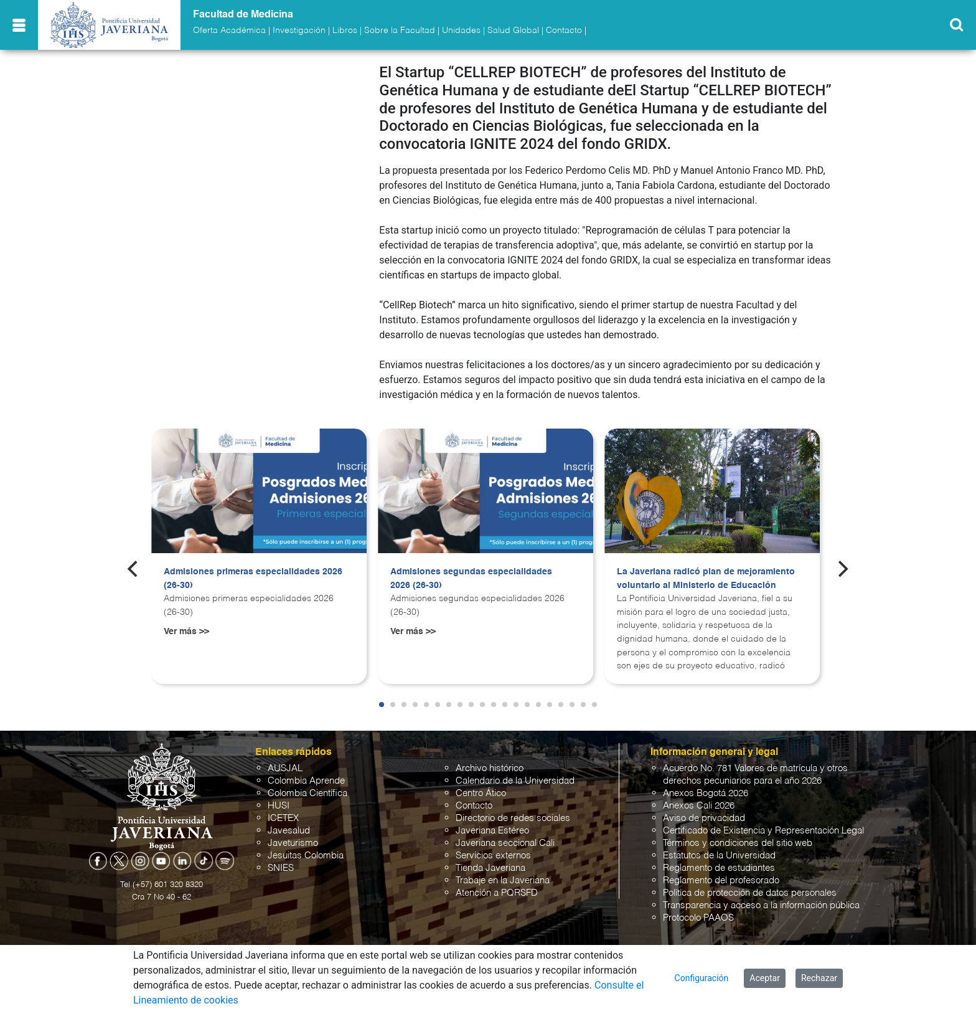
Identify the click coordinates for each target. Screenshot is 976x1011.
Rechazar (819, 978)
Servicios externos (493, 855)
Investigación (299, 30)
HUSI (278, 805)
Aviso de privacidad (704, 818)
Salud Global (513, 30)
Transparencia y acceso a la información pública (761, 905)
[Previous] (134, 568)
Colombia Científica (307, 793)
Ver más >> (186, 631)
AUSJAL (285, 768)
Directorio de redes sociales (513, 818)
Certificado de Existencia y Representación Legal (763, 830)
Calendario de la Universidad (515, 781)
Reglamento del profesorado (721, 880)
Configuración (702, 978)
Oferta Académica (229, 30)
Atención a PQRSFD (497, 893)
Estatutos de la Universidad (719, 855)
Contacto (564, 30)
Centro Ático (481, 793)
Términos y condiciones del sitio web (737, 843)
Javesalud (289, 830)
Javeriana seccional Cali (505, 843)
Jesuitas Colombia (306, 855)
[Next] (842, 568)
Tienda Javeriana (490, 868)
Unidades (461, 30)
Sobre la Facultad (399, 30)
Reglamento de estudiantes (719, 868)
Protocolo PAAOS (698, 918)
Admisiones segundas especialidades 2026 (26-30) (471, 578)
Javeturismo (293, 843)
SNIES (281, 868)
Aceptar (764, 978)
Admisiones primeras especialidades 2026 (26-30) (253, 578)
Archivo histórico (489, 768)
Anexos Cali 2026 (698, 805)
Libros (344, 30)
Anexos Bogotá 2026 (705, 793)
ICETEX (283, 818)
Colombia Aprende (306, 781)
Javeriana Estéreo (492, 830)
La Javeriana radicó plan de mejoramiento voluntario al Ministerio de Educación (706, 578)
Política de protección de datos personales (750, 893)
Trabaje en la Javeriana (503, 880)
